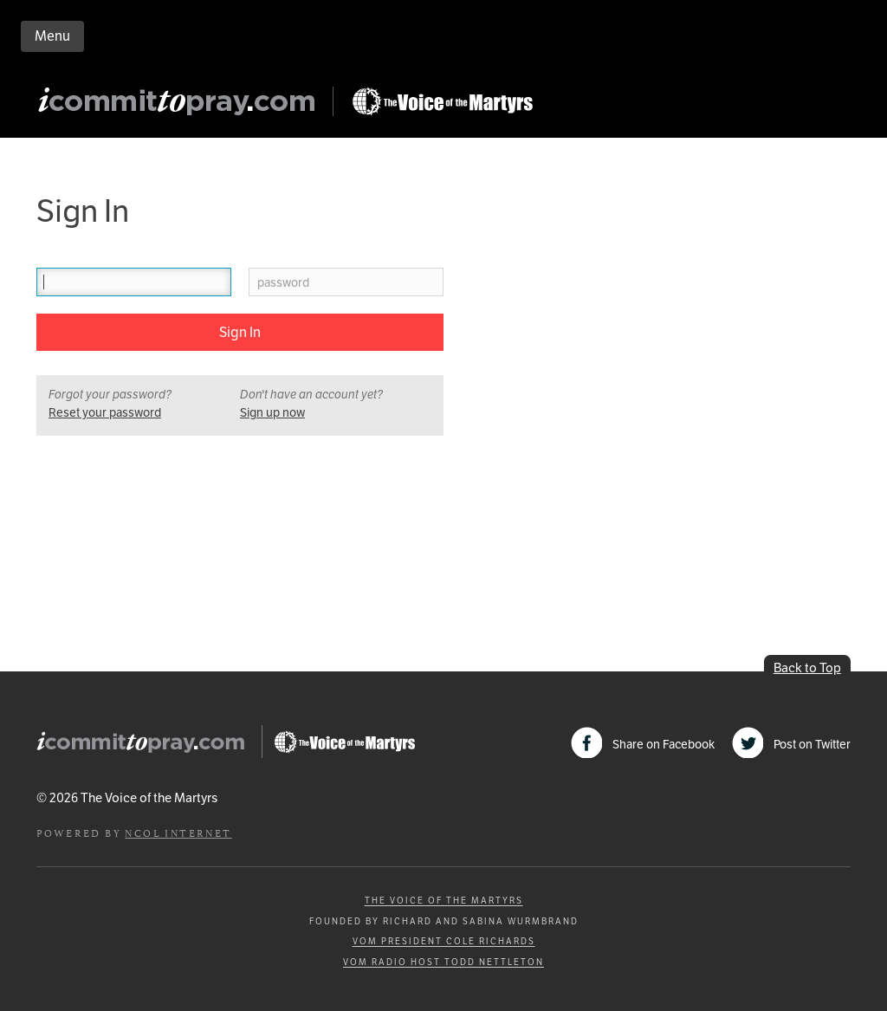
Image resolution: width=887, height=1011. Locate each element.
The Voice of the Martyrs (444, 900)
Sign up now (272, 412)
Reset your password (105, 412)
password (283, 282)
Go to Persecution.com (442, 101)
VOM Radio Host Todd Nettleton (443, 962)
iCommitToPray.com (181, 106)
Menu (52, 36)
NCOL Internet (178, 832)
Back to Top (807, 667)
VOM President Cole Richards (444, 941)
